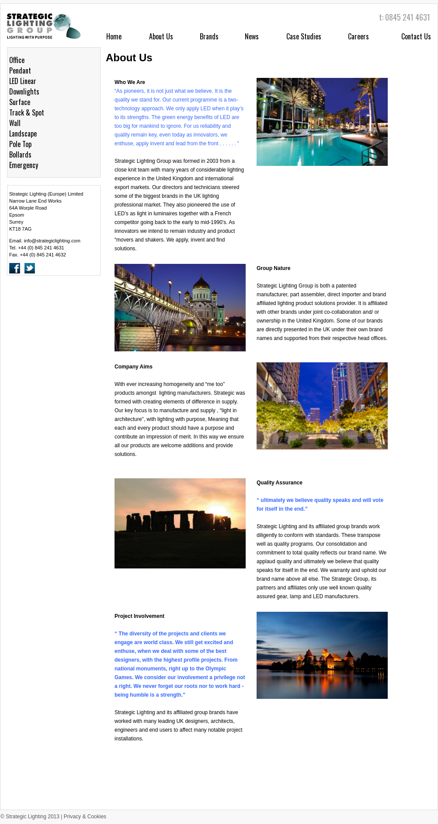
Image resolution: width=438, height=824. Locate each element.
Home (114, 36)
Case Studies (303, 36)
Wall (15, 123)
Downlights (24, 91)
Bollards (20, 154)
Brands (209, 36)
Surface (19, 102)
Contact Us (416, 36)
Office (16, 60)
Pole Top (20, 144)
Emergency (23, 165)
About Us (161, 36)
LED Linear (22, 81)
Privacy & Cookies (85, 816)
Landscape (23, 133)
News (252, 36)
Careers (358, 36)
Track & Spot (26, 112)
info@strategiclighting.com (52, 240)
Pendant (20, 70)
